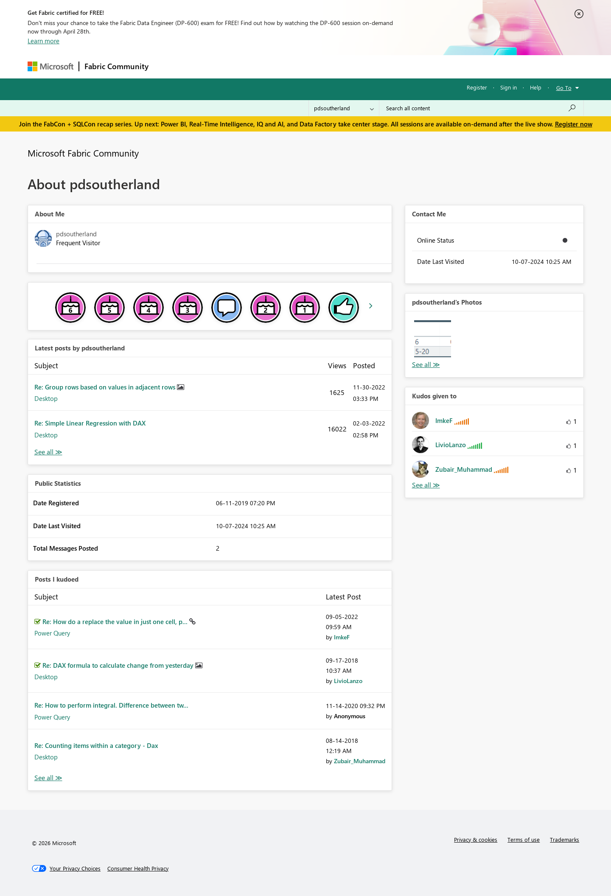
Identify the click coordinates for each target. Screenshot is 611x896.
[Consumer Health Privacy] (137, 868)
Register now (573, 124)
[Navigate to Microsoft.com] (50, 66)
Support (384, 66)
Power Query (52, 633)
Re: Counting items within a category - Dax (96, 745)
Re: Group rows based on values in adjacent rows (105, 387)
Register (477, 87)
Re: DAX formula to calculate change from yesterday (118, 665)
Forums (168, 66)
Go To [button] (564, 87)
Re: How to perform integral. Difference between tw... (111, 705)
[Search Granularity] (344, 108)
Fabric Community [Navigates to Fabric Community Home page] (116, 66)
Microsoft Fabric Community (83, 153)
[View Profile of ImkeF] (342, 637)
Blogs (315, 66)
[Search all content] (481, 108)
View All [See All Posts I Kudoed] (48, 778)
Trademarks (564, 839)
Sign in (508, 87)
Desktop (46, 398)
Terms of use (523, 839)
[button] (432, 338)
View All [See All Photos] (426, 365)
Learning (348, 66)
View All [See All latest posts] (48, 452)
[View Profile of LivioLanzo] (348, 681)
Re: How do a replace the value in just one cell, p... (115, 621)
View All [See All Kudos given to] (426, 485)
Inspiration (205, 66)
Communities (278, 66)
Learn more (43, 40)
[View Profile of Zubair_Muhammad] (359, 761)
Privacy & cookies (475, 839)
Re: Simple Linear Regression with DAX (90, 423)
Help (535, 87)
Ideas (240, 66)
